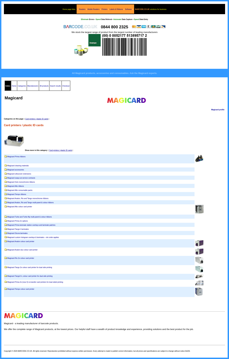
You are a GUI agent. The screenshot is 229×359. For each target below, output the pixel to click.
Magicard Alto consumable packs (20, 190)
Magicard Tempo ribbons (17, 194)
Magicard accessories (16, 170)
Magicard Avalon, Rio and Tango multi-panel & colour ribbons (31, 202)
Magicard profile (217, 110)
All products (44, 86)
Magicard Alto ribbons (16, 186)
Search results (55, 86)
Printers (104, 9)
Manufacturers (32, 86)
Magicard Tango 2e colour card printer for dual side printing (30, 267)
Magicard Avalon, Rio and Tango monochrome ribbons (28, 198)
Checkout (65, 86)
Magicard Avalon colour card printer (21, 241)
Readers (82, 9)
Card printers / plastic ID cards (36, 119)
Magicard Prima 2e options (18, 221)
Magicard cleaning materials (18, 166)
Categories (22, 86)
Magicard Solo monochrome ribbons (21, 182)
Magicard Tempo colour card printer (21, 289)
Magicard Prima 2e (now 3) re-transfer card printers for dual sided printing (35, 282)
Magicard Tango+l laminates (18, 229)
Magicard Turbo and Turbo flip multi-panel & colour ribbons (30, 217)
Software (128, 9)
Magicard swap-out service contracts (21, 178)
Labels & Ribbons (116, 9)
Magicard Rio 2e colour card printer (21, 258)
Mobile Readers (93, 9)
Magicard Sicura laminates (18, 233)
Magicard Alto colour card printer (20, 207)
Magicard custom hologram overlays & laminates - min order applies (33, 237)
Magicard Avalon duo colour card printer (23, 250)
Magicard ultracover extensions (19, 174)
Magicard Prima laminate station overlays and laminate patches (31, 225)
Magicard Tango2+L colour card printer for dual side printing (30, 276)
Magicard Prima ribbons (17, 157)
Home (14, 86)
